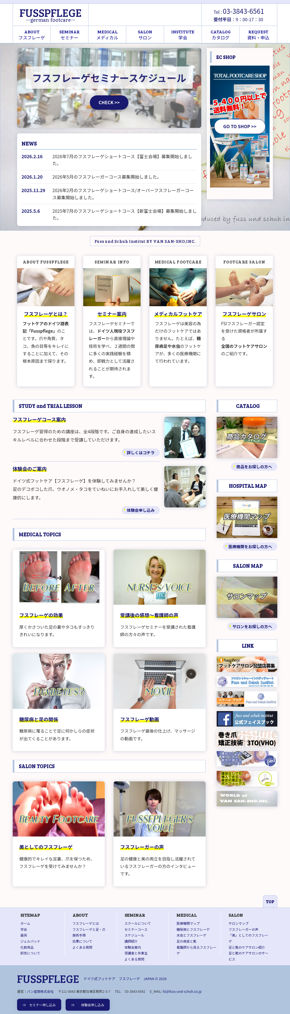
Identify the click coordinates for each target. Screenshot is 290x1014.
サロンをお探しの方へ (252, 626)
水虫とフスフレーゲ (191, 935)
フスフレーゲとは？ (46, 313)
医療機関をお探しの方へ (250, 546)
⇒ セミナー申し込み (39, 1004)
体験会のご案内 (30, 468)
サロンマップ (238, 923)
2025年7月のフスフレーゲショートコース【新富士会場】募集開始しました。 (124, 214)
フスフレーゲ (31, 35)
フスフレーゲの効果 (41, 615)
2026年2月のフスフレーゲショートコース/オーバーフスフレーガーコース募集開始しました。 (123, 194)
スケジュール (134, 935)
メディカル (107, 35)
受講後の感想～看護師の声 (149, 615)
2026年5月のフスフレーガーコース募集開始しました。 (107, 176)
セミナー (69, 35)
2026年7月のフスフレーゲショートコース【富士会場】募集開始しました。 (122, 160)
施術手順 (79, 935)
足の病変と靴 (186, 941)
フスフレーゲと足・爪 (89, 929)
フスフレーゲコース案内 (39, 419)
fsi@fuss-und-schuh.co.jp (182, 991)
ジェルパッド (30, 941)
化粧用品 (27, 947)
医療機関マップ (188, 923)
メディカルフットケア (178, 313)
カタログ (221, 35)
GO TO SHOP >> (239, 126)
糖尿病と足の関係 (38, 719)
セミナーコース (136, 929)
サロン (145, 35)
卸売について (30, 953)
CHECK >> (109, 102)
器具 (23, 935)
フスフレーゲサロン (244, 313)
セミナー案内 (112, 313)
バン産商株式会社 (40, 991)
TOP (270, 901)
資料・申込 (258, 35)
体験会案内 (133, 947)
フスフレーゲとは (85, 923)
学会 (182, 35)
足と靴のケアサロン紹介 (247, 947)
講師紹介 (131, 941)
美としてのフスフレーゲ (45, 846)
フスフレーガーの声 (142, 846)
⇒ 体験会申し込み (87, 1004)
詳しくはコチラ (141, 452)
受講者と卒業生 (136, 953)
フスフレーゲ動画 (139, 719)
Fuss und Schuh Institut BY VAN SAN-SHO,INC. (145, 241)
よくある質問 (82, 947)
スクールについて (138, 923)
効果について (82, 941)
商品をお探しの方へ (254, 466)
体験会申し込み (141, 510)
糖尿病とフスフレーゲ (193, 929)
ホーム (25, 923)
